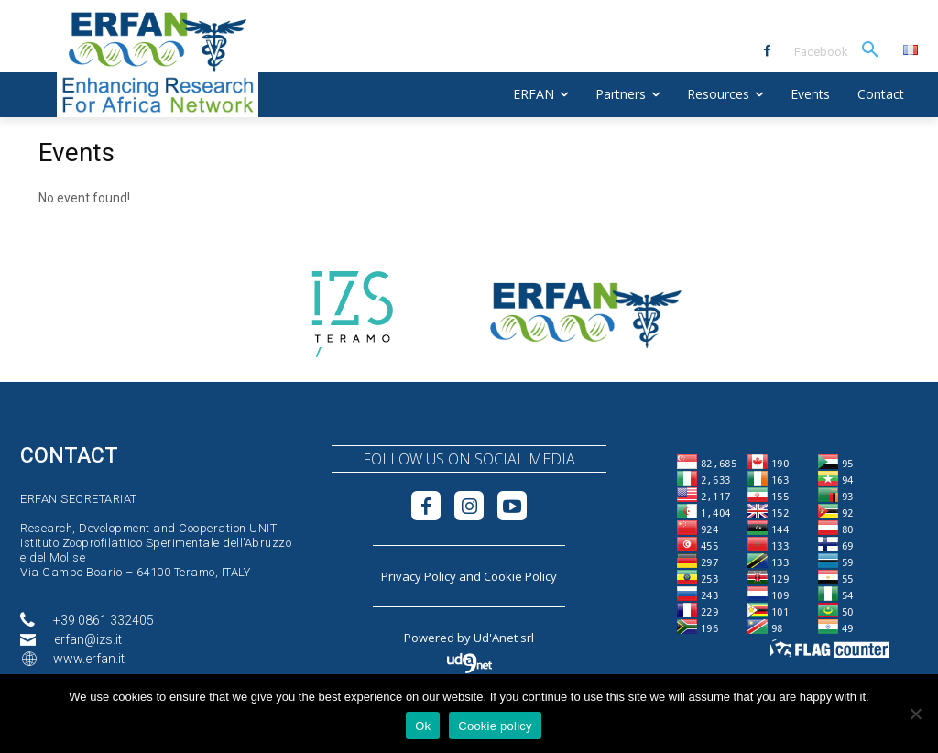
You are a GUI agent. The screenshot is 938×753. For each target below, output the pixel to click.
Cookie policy (495, 726)
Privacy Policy (418, 576)
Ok (423, 726)
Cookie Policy (520, 576)
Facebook (821, 52)
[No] (915, 713)
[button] (870, 50)
